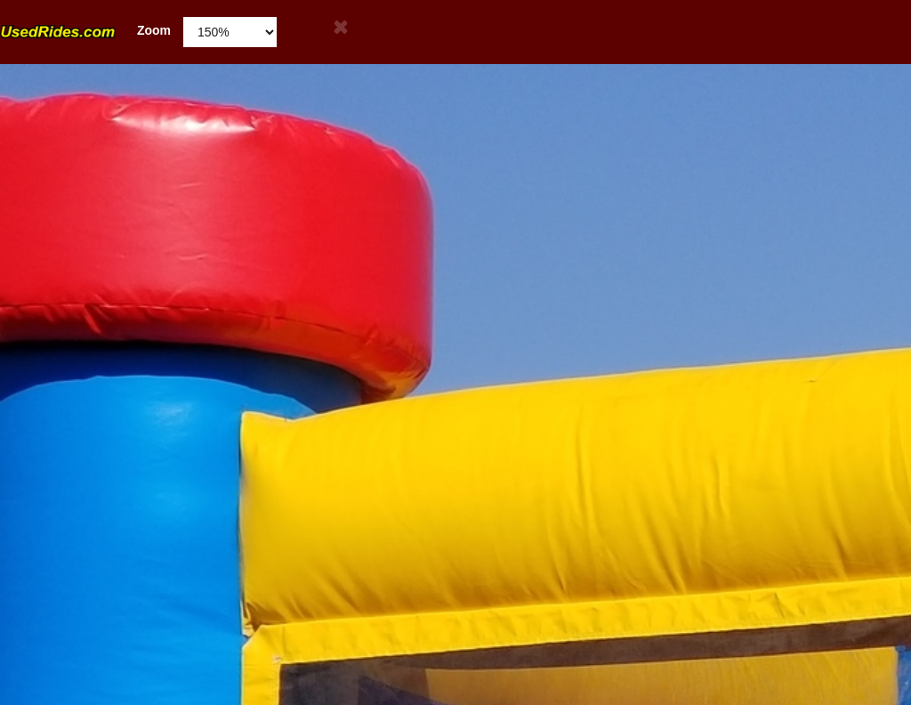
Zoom (85, 30)
